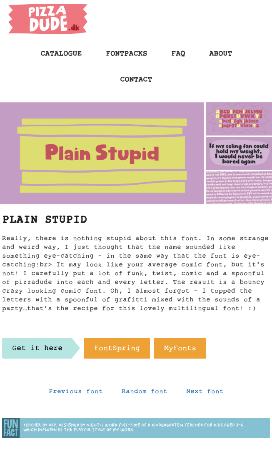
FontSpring (117, 350)
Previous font (76, 393)
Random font (144, 393)
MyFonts (180, 350)
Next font (205, 393)
